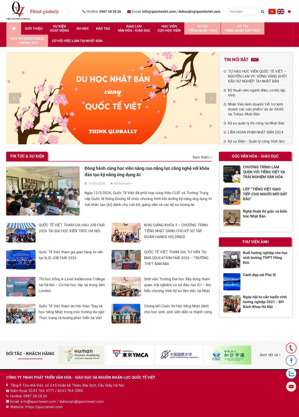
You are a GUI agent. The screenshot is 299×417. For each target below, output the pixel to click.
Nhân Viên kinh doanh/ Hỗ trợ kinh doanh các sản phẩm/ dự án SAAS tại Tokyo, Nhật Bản (254, 109)
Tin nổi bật (241, 59)
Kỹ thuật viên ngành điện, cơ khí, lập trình (254, 92)
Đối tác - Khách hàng (30, 353)
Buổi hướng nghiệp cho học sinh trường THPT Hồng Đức (265, 258)
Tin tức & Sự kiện (27, 156)
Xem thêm (202, 157)
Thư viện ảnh (255, 242)
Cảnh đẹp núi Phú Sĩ (259, 275)
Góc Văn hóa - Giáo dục (255, 156)
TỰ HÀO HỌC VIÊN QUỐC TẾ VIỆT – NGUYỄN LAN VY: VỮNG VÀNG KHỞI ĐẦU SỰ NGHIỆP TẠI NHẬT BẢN (255, 76)
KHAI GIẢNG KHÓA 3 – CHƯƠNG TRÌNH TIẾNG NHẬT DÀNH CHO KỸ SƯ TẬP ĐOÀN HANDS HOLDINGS (176, 231)
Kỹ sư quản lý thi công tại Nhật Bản (254, 123)
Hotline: (102, 11)
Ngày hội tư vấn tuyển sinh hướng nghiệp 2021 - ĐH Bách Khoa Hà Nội (265, 302)
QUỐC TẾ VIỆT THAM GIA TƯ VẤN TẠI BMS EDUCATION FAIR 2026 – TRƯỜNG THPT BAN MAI (176, 258)
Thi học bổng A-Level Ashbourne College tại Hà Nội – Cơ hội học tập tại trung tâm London (72, 285)
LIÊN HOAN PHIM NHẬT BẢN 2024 (254, 132)
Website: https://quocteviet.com (36, 407)
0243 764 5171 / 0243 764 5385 (56, 391)
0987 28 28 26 (35, 396)
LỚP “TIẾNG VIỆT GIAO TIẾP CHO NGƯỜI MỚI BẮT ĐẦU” (265, 194)
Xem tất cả (270, 355)
